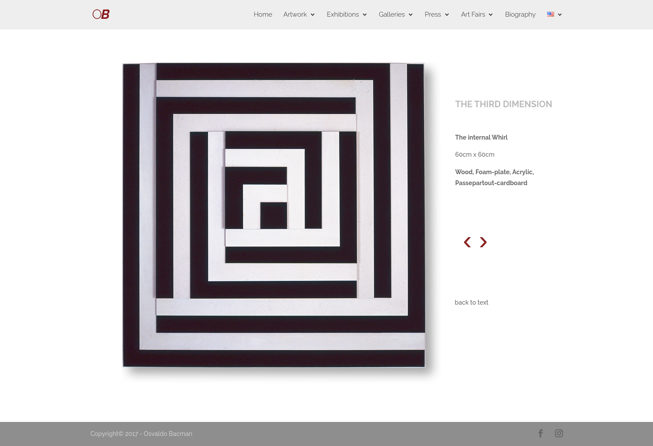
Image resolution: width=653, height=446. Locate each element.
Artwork (295, 14)
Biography (520, 14)
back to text (472, 302)
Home (263, 14)
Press (433, 14)
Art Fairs (473, 14)
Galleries (392, 14)
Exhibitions (343, 14)
